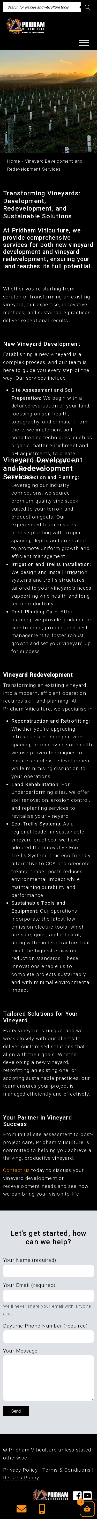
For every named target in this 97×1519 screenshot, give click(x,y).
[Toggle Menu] (84, 43)
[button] (21, 1511)
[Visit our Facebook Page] (77, 1498)
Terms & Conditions (66, 1470)
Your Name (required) (29, 1260)
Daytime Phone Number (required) (45, 1326)
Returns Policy (21, 1478)
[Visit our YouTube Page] (87, 1498)
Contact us (16, 1170)
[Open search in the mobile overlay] (48, 7)
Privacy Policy (20, 1470)
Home (13, 161)
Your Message (20, 1351)
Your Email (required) (29, 1285)
